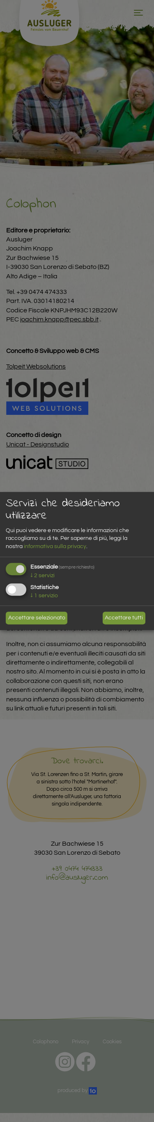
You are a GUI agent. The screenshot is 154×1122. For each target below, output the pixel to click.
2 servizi (42, 575)
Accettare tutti (124, 618)
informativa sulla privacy (55, 546)
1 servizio (44, 596)
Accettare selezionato (36, 618)
